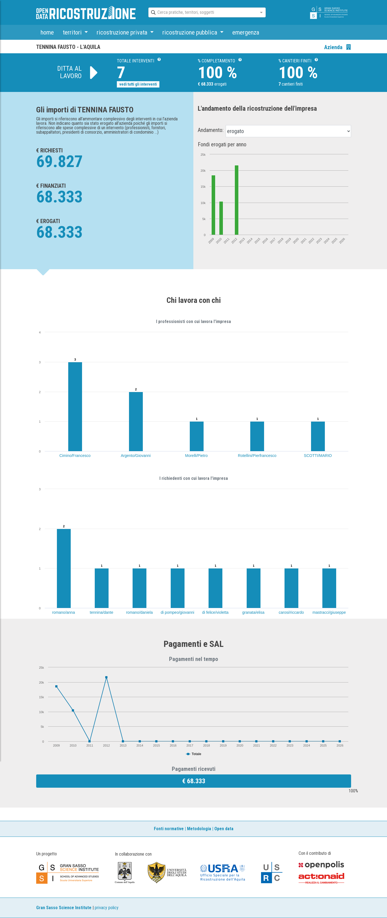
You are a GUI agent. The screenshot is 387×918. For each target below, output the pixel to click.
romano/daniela (139, 612)
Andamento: (210, 130)
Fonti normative (169, 828)
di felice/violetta (215, 612)
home (47, 32)
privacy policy (107, 907)
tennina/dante (101, 612)
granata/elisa (253, 612)
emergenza (245, 32)
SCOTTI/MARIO (318, 455)
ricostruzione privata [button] (123, 32)
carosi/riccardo (291, 612)
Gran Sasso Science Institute (63, 907)
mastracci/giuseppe (329, 612)
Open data (223, 828)
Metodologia (199, 828)
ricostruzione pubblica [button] (190, 32)
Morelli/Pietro (196, 455)
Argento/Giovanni (136, 455)
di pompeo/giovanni (177, 612)
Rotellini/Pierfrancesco (257, 455)
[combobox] (202, 12)
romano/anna (63, 612)
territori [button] (73, 32)
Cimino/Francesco (75, 455)
